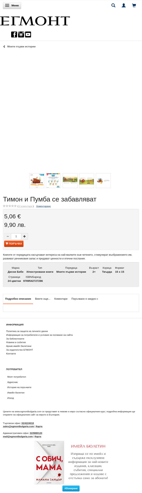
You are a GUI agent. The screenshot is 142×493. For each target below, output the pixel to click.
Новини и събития (16, 342)
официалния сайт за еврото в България (37, 414)
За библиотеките (15, 338)
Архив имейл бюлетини (18, 346)
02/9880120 (36, 433)
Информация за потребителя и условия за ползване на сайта (39, 335)
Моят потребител (16, 376)
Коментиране (43, 206)
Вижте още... (42, 298)
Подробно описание (18, 298)
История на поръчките (19, 387)
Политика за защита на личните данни (27, 331)
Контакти (11, 353)
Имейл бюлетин (15, 392)
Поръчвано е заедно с (84, 298)
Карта (39, 426)
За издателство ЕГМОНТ (19, 349)
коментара (25, 206)
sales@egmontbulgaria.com (18, 426)
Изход (10, 398)
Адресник (12, 382)
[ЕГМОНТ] (35, 19)
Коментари (60, 298)
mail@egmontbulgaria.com (18, 436)
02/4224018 (27, 423)
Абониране (71, 488)
